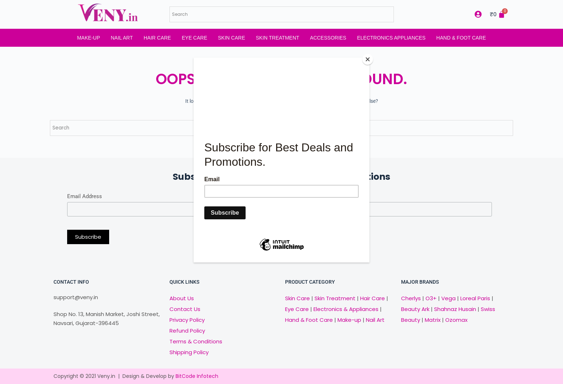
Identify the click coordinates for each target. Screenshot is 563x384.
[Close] (367, 59)
